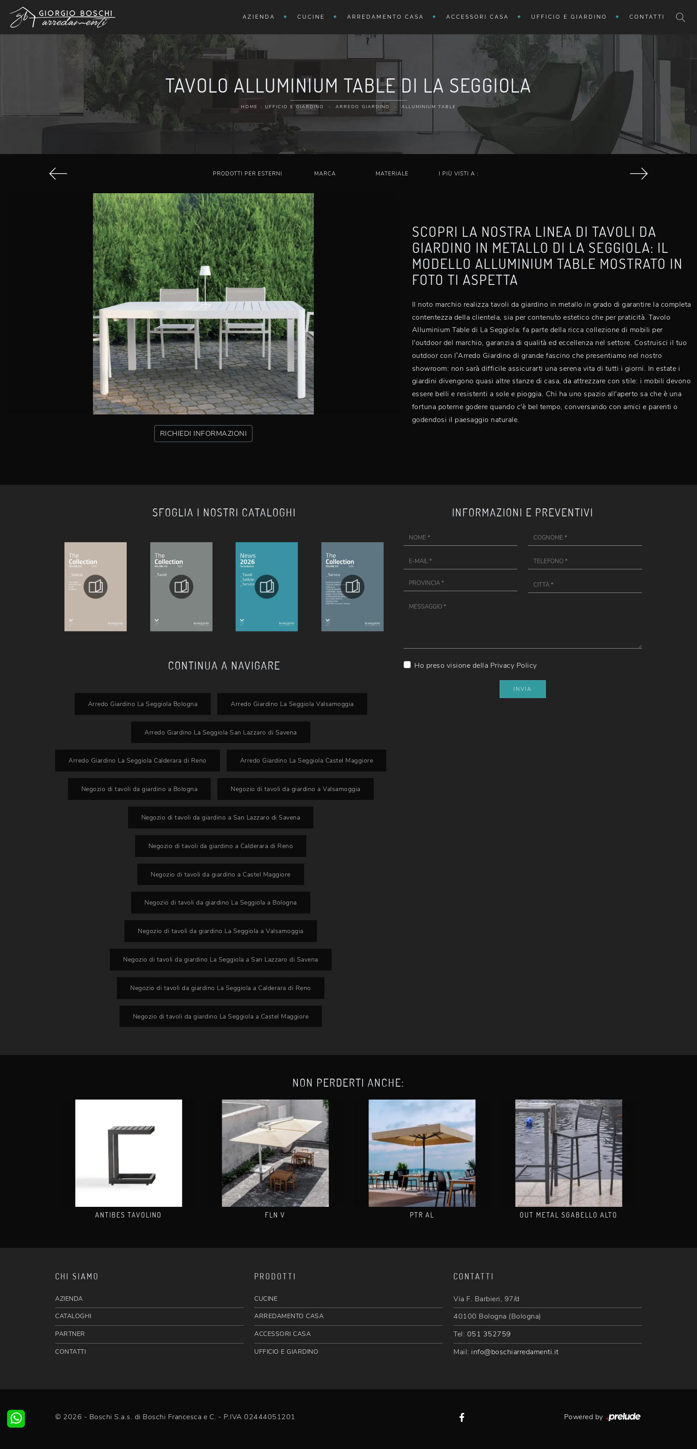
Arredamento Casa (385, 17)
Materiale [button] (392, 173)
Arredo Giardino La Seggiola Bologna (143, 703)
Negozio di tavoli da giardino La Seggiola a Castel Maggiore (221, 1016)
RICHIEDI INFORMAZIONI (203, 433)
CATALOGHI (73, 1316)
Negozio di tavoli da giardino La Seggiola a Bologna (220, 902)
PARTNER (70, 1334)
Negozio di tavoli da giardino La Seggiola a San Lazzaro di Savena (220, 959)
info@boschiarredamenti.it (515, 1352)
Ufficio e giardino (569, 17)
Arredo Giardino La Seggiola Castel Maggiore (306, 760)
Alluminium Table (428, 107)
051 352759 (489, 1334)
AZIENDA (69, 1299)
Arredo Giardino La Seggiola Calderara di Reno (137, 760)
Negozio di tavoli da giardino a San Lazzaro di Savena (220, 817)
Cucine (311, 17)
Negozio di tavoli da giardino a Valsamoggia (296, 788)
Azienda (259, 17)
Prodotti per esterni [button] (247, 173)
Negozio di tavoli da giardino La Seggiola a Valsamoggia (221, 930)
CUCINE (265, 1299)
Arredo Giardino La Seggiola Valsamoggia (292, 703)
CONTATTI (70, 1352)
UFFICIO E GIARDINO (286, 1352)
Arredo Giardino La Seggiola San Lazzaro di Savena (220, 732)
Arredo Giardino (363, 107)
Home (249, 107)
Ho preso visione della (475, 665)
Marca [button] (325, 173)
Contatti (647, 17)
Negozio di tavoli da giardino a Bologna (139, 788)
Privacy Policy (513, 665)
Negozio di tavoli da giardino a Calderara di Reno (220, 845)
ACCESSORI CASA (282, 1334)
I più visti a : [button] (459, 173)
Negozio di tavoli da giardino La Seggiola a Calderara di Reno (220, 987)
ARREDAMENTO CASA (289, 1316)
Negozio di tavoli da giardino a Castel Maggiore (221, 874)
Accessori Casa (477, 17)
